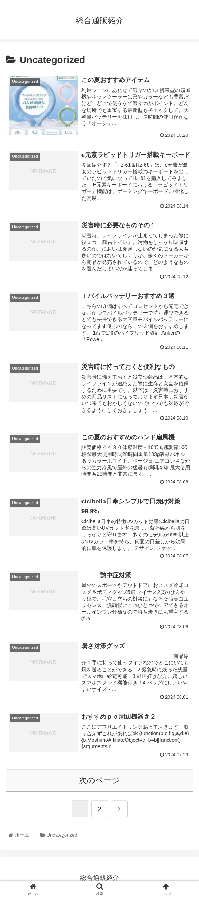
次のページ (99, 780)
